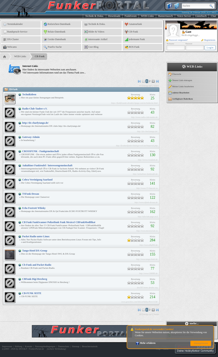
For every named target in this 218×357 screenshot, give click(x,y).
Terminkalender (13, 24)
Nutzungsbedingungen (45, 346)
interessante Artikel (95, 39)
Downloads (114, 15)
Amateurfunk (133, 24)
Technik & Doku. (94, 15)
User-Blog (91, 47)
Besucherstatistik (89, 346)
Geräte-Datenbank (55, 39)
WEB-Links (147, 15)
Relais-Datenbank (54, 32)
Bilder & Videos (94, 32)
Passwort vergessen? (177, 40)
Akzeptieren (201, 343)
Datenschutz (63, 346)
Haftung (18, 346)
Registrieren (208, 40)
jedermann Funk (135, 39)
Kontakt (28, 346)
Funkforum (131, 15)
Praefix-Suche (53, 47)
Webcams (10, 47)
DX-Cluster (11, 39)
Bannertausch (165, 15)
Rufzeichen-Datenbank (57, 24)
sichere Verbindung (56, 349)
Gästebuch (201, 15)
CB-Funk (131, 32)
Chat (213, 15)
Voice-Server (184, 15)
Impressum (7, 346)
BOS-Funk (132, 47)
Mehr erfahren (145, 343)
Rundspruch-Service (15, 32)
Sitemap (75, 346)
